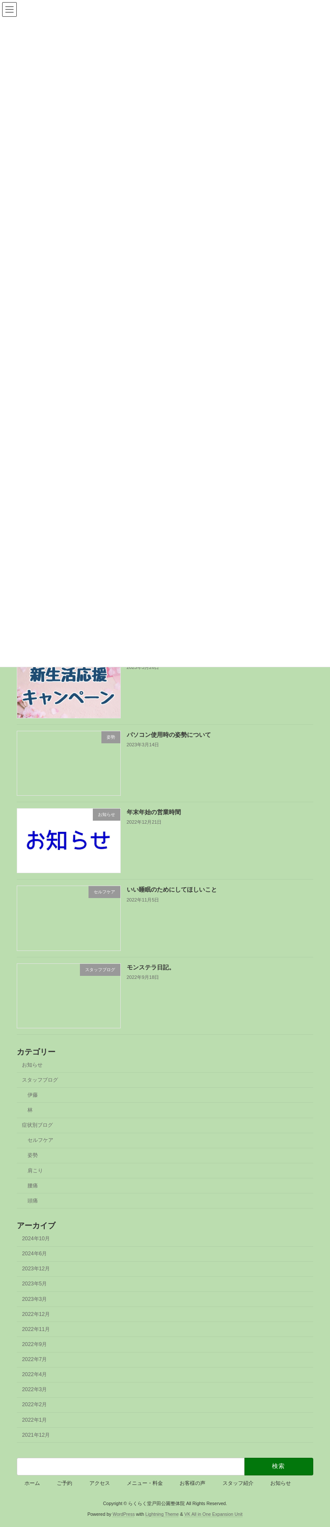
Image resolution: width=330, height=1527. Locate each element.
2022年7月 (34, 1359)
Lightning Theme (162, 1513)
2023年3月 (34, 1299)
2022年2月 (34, 1404)
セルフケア (40, 1140)
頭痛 (33, 1201)
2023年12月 (36, 1269)
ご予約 (64, 1483)
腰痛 (33, 1186)
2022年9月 (34, 1344)
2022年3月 (34, 1389)
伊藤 (33, 1095)
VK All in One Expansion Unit (213, 1513)
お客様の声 (192, 1483)
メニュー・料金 (145, 1483)
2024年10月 (36, 1239)
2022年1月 (34, 1420)
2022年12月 (36, 1314)
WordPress (124, 1513)
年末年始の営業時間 (154, 812)
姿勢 (33, 1155)
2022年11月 (36, 1329)
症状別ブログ (37, 1125)
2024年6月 (34, 1254)
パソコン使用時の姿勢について (169, 734)
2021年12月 (36, 1435)
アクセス (99, 1483)
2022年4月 (34, 1374)
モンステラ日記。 (151, 967)
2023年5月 (34, 1284)
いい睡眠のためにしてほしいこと (172, 889)
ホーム (32, 1483)
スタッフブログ (40, 1080)
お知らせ (32, 1065)
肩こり (35, 1170)
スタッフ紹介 (238, 1483)
